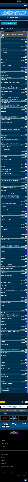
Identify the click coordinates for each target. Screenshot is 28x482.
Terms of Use (11, 472)
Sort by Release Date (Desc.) (8, 449)
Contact (5, 472)
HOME (1, 8)
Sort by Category (6, 451)
